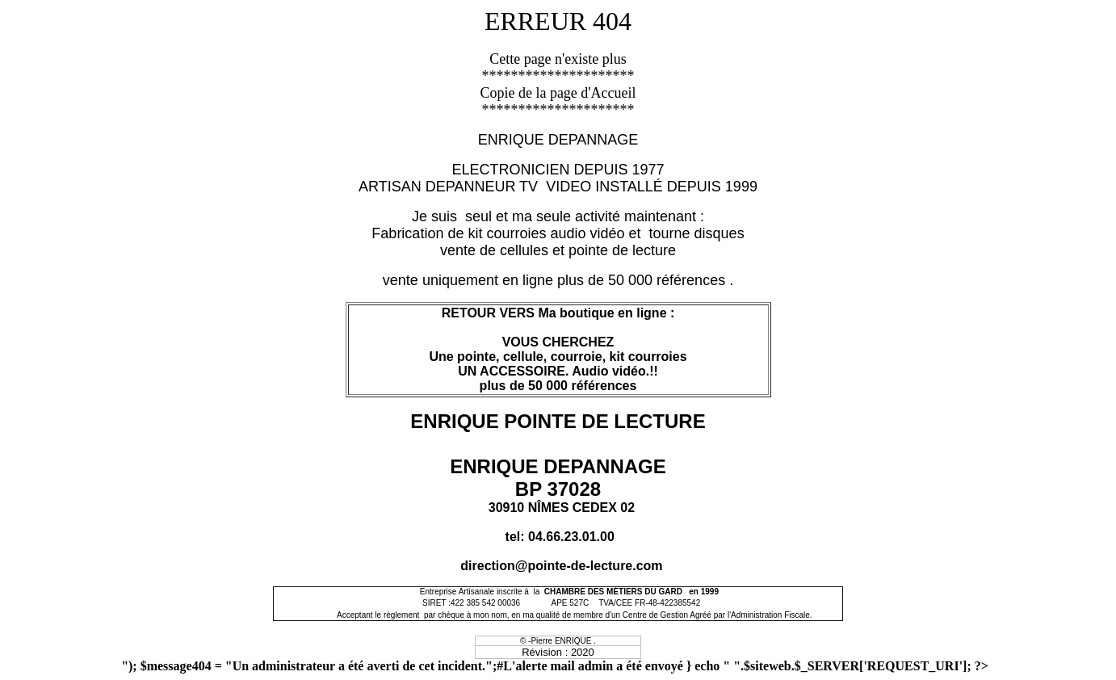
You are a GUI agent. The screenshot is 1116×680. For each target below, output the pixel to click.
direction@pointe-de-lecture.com (561, 566)
